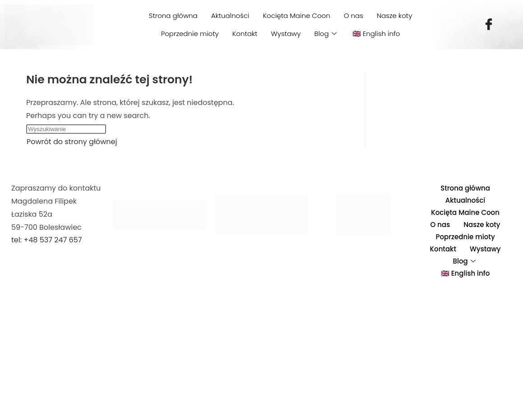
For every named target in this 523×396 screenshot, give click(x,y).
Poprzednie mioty (190, 33)
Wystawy (286, 33)
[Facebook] (488, 25)
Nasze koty (394, 15)
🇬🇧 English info (376, 33)
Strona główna (173, 15)
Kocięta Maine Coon (296, 15)
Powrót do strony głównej (72, 142)
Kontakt (245, 33)
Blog (326, 33)
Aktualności (230, 15)
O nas (353, 15)
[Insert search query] (66, 129)
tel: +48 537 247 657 (46, 240)
